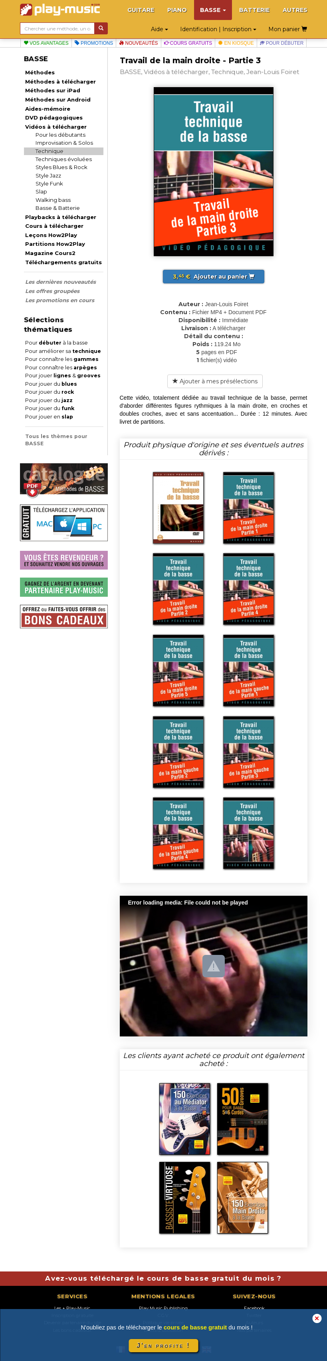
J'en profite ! (163, 1345)
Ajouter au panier (213, 276)
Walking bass (53, 200)
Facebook (254, 1308)
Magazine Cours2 (50, 253)
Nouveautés (138, 43)
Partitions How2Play (55, 244)
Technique (49, 151)
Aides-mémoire (47, 109)
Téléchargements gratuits (63, 262)
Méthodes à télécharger (60, 81)
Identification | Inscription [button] (218, 29)
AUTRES (295, 10)
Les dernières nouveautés (60, 282)
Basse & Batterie (58, 208)
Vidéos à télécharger (56, 127)
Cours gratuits (188, 43)
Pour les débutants (60, 135)
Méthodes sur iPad (52, 90)
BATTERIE (254, 10)
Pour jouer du (51, 384)
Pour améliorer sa (63, 351)
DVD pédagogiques (54, 117)
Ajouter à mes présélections (215, 381)
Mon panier (287, 29)
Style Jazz (48, 175)
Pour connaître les (62, 359)
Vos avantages (46, 43)
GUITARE (140, 10)
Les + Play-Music (72, 1308)
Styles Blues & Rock (61, 167)
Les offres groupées (52, 291)
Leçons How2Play (51, 235)
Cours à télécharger (54, 226)
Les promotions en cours (59, 300)
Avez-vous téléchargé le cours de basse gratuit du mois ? (163, 1278)
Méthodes (40, 72)
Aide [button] (159, 29)
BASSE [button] (213, 10)
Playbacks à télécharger (60, 217)
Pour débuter (282, 43)
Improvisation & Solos (64, 142)
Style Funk (49, 183)
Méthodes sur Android (58, 99)
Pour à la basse (56, 343)
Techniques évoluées (64, 159)
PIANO (177, 10)
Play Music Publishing (163, 1308)
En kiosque (236, 43)
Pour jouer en (49, 417)
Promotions (94, 43)
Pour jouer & (63, 376)
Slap (41, 191)
